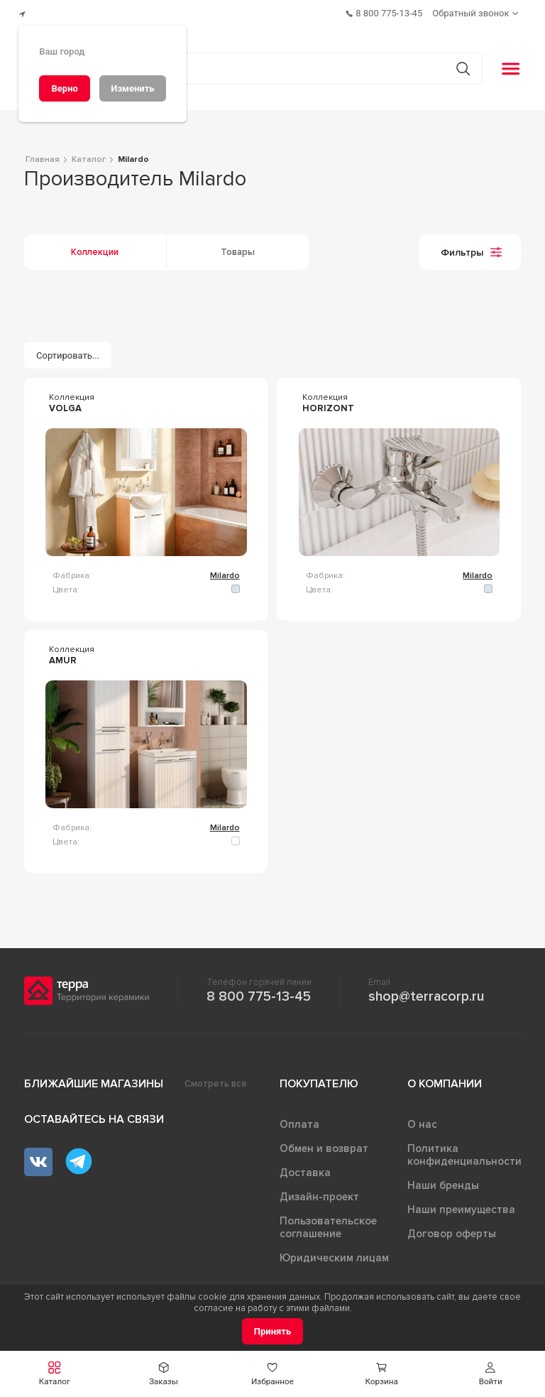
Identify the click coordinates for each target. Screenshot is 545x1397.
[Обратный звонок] (478, 11)
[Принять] (273, 1331)
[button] (490, 1374)
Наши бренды (443, 1179)
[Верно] (64, 88)
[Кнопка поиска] (457, 63)
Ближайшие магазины (93, 1078)
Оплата (299, 1118)
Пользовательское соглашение (328, 1221)
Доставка (305, 1166)
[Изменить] (132, 88)
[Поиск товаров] (265, 63)
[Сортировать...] (68, 350)
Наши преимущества (461, 1203)
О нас (422, 1118)
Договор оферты (451, 1228)
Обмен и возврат (324, 1142)
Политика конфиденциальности (464, 1149)
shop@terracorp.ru (426, 990)
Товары (238, 246)
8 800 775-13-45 (259, 990)
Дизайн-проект (319, 1191)
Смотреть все (216, 1078)
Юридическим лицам (334, 1252)
